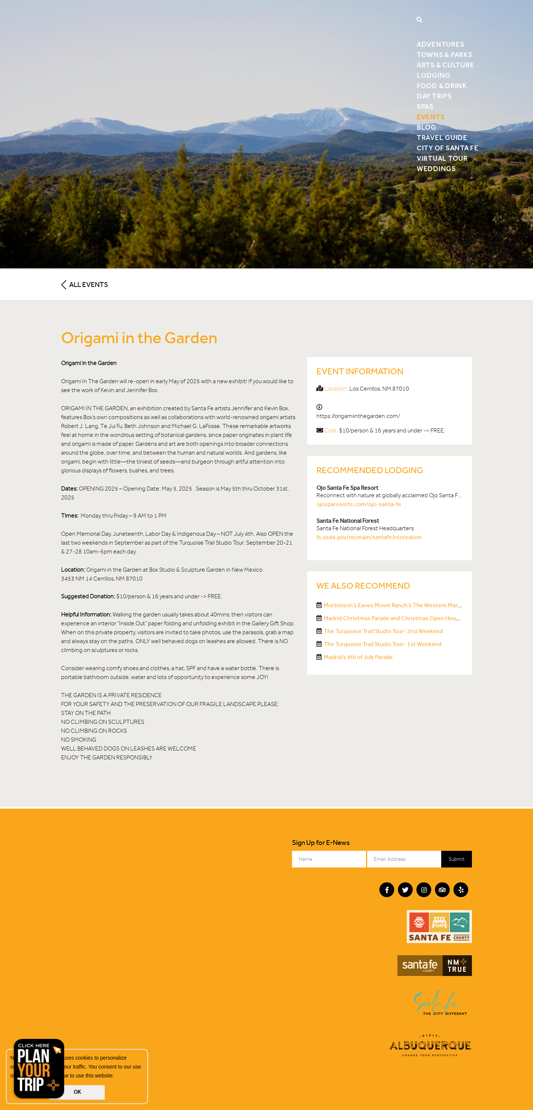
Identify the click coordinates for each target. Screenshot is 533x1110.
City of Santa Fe (448, 148)
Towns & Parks (445, 54)
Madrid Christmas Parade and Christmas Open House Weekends (407, 618)
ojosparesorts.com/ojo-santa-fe (358, 504)
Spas (425, 106)
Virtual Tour (442, 158)
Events (431, 117)
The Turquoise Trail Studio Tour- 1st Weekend (383, 644)
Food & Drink (442, 85)
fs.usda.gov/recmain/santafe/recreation (369, 537)
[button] (116, 1076)
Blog (426, 127)
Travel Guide (442, 137)
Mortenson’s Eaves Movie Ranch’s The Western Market (395, 605)
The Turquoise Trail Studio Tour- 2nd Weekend (383, 631)
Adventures (441, 44)
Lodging (433, 75)
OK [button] (77, 1092)
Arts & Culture (446, 65)
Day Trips (434, 96)
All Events (84, 284)
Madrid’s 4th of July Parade (358, 657)
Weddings (436, 168)
